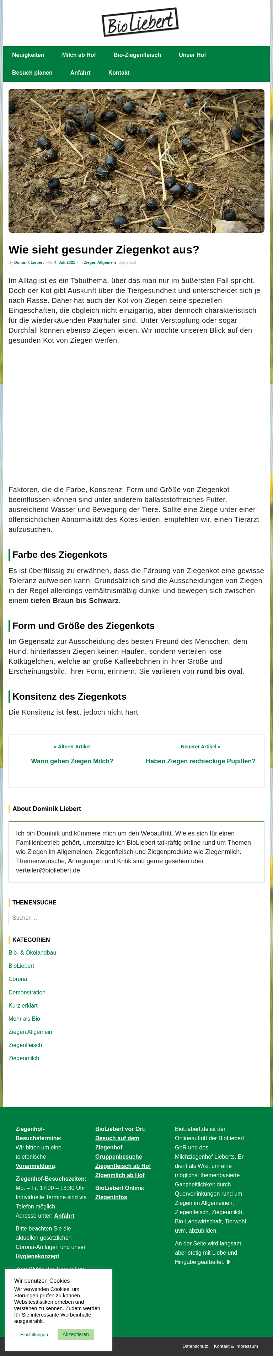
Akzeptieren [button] (76, 1334)
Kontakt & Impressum (236, 1346)
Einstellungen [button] (34, 1334)
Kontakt (119, 73)
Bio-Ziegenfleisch (137, 55)
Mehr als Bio (24, 1019)
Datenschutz (195, 1346)
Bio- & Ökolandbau (32, 953)
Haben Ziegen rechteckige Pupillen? (201, 761)
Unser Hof (192, 55)
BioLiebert (21, 966)
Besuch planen (32, 73)
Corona (18, 979)
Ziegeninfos (111, 1197)
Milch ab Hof (79, 55)
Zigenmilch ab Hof (120, 1175)
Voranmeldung (35, 1166)
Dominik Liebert (29, 262)
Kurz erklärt (23, 1006)
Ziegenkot (127, 262)
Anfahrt (80, 73)
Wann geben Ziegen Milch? (72, 761)
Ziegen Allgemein (100, 262)
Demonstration (27, 992)
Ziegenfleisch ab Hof (123, 1166)
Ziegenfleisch (25, 1045)
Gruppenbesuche (118, 1157)
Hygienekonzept (37, 1256)
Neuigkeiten (28, 55)
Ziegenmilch (24, 1058)
